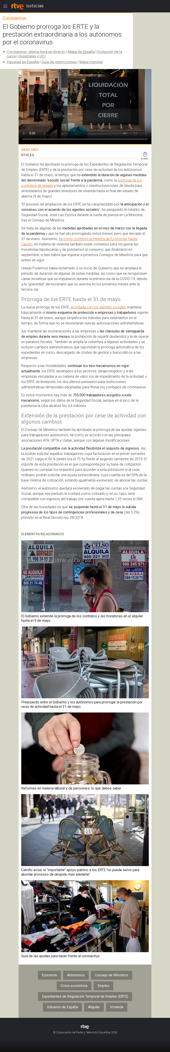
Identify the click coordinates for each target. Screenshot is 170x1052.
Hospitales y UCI (32, 56)
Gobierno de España (62, 1007)
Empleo (103, 986)
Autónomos (76, 975)
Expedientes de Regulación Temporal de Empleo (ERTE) (85, 996)
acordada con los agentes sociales (98, 307)
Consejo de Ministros (111, 975)
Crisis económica (74, 986)
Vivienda (116, 1007)
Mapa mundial (91, 62)
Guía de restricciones (59, 62)
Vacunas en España (23, 62)
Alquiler (94, 1007)
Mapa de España (81, 51)
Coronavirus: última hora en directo (36, 51)
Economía (49, 975)
